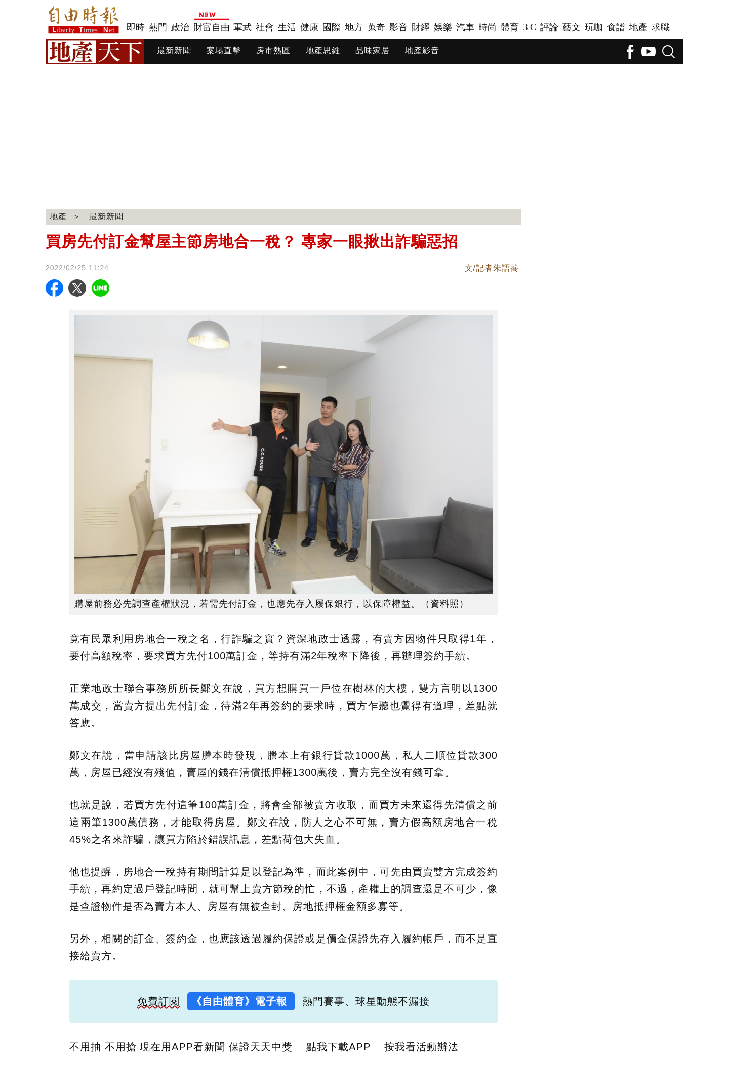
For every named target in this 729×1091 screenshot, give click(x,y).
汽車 (465, 27)
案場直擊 (224, 50)
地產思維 (323, 50)
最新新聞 (174, 50)
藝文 (571, 27)
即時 (136, 27)
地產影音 (422, 50)
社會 (265, 27)
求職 (661, 27)
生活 (287, 27)
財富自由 (211, 27)
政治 (180, 27)
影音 (398, 27)
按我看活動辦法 (421, 1047)
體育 (510, 27)
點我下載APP (338, 1047)
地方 (354, 27)
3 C (529, 27)
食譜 (616, 27)
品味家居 (372, 50)
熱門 (158, 27)
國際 (331, 27)
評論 (549, 27)
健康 (309, 27)
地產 (638, 27)
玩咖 (594, 27)
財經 (421, 27)
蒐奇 (376, 27)
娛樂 (443, 27)
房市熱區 (273, 50)
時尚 (487, 27)
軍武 (242, 27)
